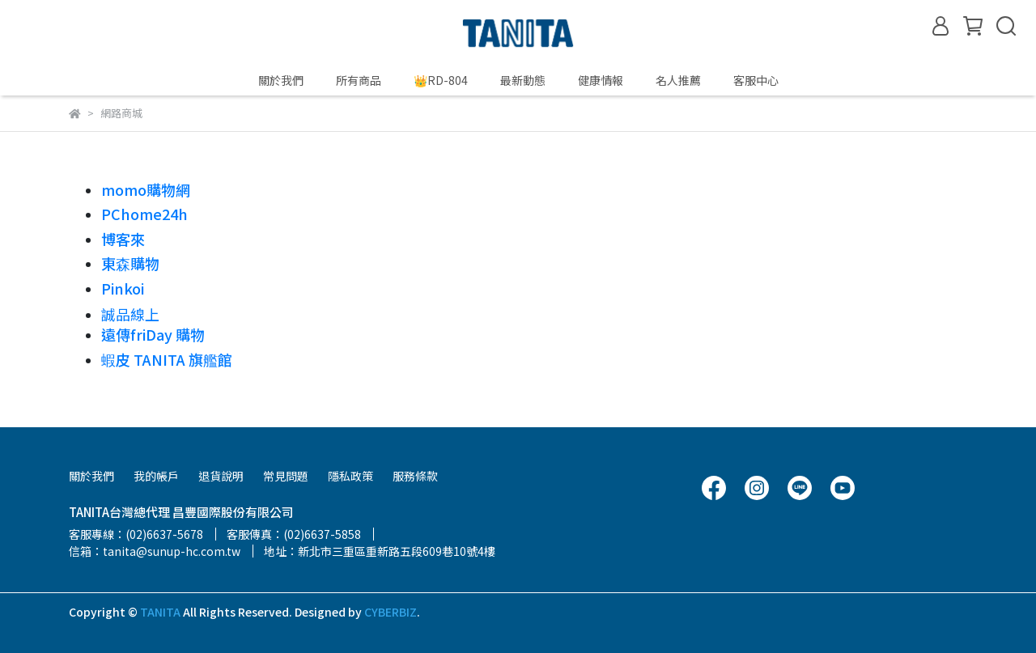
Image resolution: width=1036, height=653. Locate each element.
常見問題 (285, 476)
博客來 (123, 238)
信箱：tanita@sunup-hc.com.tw (154, 551)
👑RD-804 (441, 80)
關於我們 (281, 80)
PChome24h (144, 213)
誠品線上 (130, 313)
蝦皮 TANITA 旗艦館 (166, 359)
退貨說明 (221, 476)
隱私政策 (350, 476)
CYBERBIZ (390, 612)
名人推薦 (678, 80)
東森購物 (130, 262)
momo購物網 (145, 189)
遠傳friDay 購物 (153, 334)
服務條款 (415, 476)
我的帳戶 (156, 476)
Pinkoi (122, 288)
